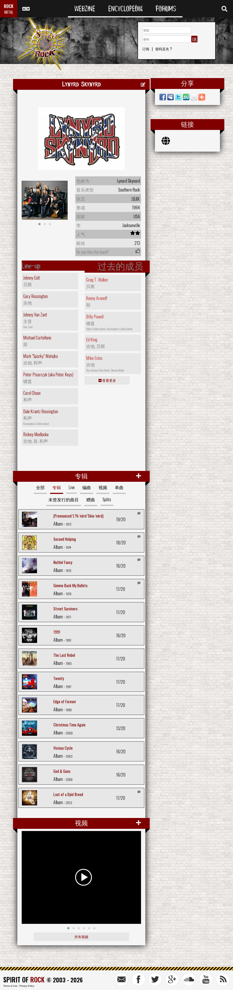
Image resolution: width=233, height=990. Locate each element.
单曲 (119, 487)
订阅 (145, 48)
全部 (40, 487)
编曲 (86, 487)
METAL (8, 12)
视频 (102, 487)
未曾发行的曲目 (63, 499)
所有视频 (81, 936)
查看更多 (107, 380)
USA (136, 216)
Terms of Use (10, 986)
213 (137, 243)
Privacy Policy (27, 986)
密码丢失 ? (163, 48)
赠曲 (90, 499)
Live (72, 487)
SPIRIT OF (23, 979)
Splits (107, 499)
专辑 (56, 487)
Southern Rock (129, 189)
